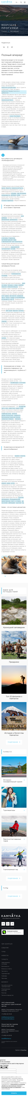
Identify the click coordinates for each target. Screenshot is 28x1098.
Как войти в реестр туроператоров (6, 986)
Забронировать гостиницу (5, 963)
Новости (4, 955)
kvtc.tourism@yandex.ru (7, 1018)
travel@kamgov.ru (6, 1038)
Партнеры (4, 978)
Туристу (4, 959)
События (5, 947)
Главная (4, 31)
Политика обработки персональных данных (9, 1042)
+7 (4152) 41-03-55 (6, 1035)
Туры (3, 951)
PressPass (24, 1050)
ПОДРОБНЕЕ (14, 742)
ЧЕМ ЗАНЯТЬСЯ (6, 944)
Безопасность (5, 966)
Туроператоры (5, 973)
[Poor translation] (5, 1067)
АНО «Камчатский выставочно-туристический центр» (11, 1004)
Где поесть (4, 971)
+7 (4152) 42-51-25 (6, 1014)
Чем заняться (14, 31)
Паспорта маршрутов (7, 995)
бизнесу (4, 982)
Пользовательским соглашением (11, 1087)
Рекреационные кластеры (5, 990)
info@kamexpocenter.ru (7, 1017)
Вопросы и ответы (6, 968)
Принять (14, 1093)
